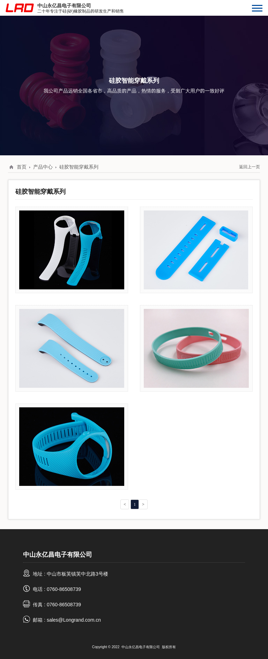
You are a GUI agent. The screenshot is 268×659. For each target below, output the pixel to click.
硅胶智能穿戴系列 (78, 166)
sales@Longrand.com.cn (74, 619)
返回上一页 (249, 167)
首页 (22, 166)
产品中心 (43, 166)
